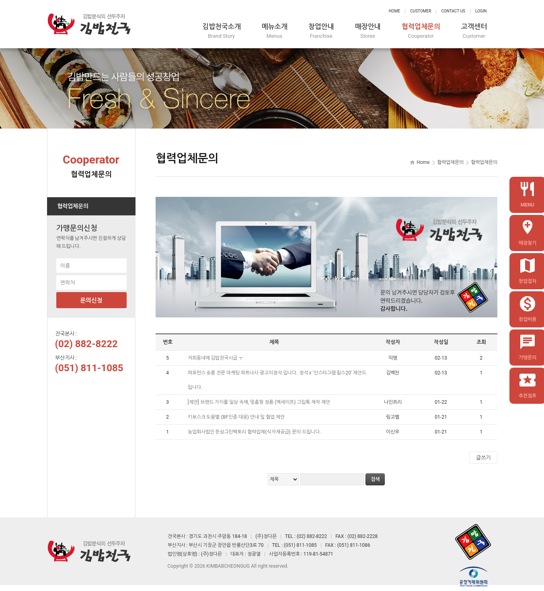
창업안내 (321, 31)
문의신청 (91, 300)
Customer (420, 11)
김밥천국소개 (221, 31)
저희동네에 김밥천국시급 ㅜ (216, 358)
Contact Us (453, 11)
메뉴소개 (274, 31)
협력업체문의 (421, 31)
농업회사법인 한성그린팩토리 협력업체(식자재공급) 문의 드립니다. (255, 432)
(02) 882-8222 (86, 344)
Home (394, 11)
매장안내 (368, 31)
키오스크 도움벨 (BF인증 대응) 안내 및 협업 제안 (237, 417)
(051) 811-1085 (89, 368)
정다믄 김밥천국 (89, 24)
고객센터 (474, 31)
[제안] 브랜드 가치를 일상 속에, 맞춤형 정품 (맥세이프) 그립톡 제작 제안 (260, 402)
